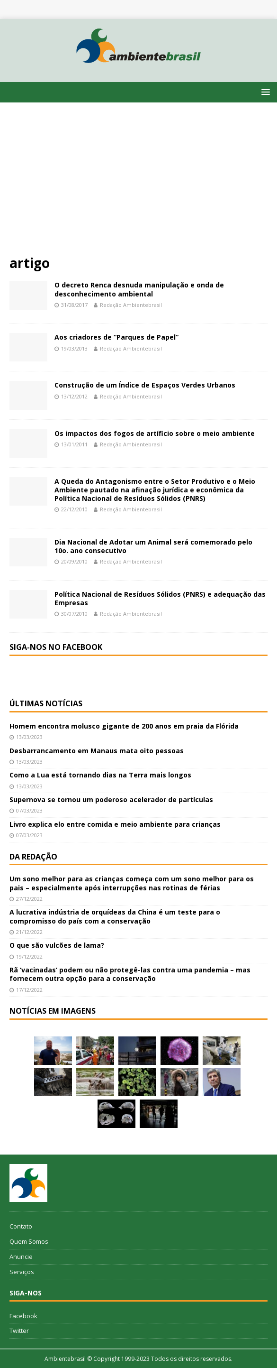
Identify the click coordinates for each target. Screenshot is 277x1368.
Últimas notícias (45, 703)
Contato (20, 1226)
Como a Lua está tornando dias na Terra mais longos (100, 774)
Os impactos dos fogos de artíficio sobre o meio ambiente (154, 433)
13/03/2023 (29, 736)
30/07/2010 (74, 613)
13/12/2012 (74, 396)
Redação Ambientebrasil (131, 304)
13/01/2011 (74, 444)
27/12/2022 (29, 898)
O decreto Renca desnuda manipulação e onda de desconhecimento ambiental (139, 289)
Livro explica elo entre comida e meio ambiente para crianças (115, 824)
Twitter (19, 1330)
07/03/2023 (29, 810)
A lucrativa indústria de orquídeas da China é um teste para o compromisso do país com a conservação (114, 916)
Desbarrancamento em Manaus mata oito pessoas (96, 750)
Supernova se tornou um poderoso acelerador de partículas (111, 799)
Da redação (33, 856)
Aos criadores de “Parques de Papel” (116, 337)
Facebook (23, 1316)
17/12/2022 (29, 989)
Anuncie (21, 1256)
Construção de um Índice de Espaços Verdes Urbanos (144, 384)
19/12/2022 (29, 956)
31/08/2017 (74, 304)
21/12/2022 (29, 931)
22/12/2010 (74, 509)
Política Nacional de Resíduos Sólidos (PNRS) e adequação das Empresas (160, 598)
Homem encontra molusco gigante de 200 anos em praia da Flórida (124, 725)
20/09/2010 (74, 561)
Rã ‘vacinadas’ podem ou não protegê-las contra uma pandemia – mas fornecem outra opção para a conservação (129, 974)
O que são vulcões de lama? (56, 945)
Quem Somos (28, 1241)
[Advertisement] (138, 183)
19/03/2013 (74, 348)
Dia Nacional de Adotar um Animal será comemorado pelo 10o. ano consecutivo (153, 546)
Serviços (21, 1271)
